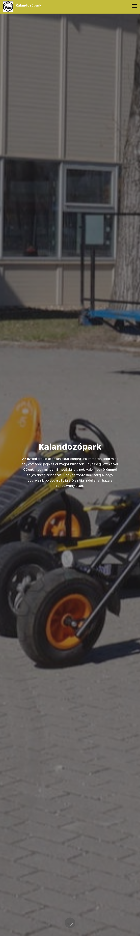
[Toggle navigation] (134, 5)
